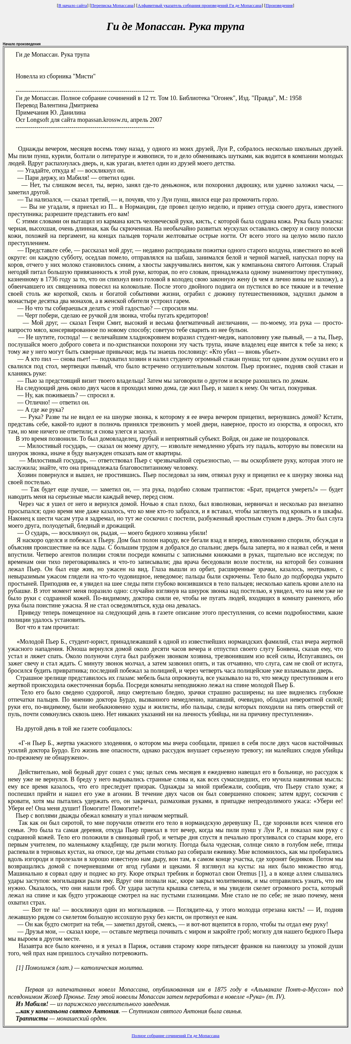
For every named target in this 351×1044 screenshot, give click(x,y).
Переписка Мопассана (112, 5)
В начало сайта (72, 5)
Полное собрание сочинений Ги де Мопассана (175, 1035)
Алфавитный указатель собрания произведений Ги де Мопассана (200, 5)
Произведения (279, 5)
